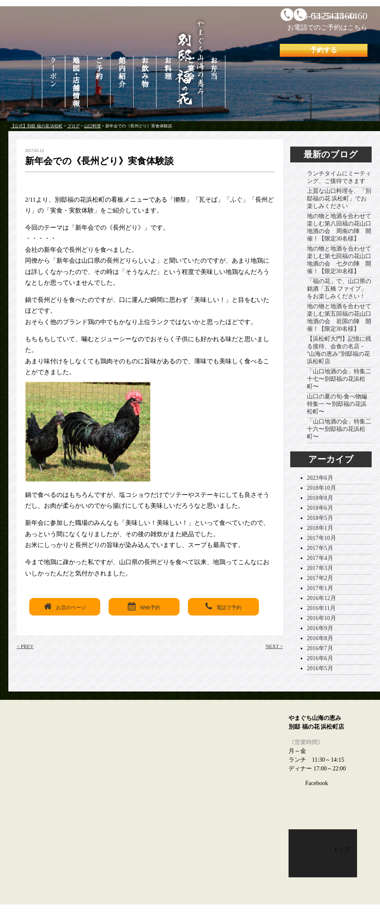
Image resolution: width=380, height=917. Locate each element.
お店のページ (65, 606)
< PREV (25, 646)
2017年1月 (320, 588)
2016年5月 (320, 668)
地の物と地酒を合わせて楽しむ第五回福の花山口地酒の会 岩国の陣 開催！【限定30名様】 (339, 317)
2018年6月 (320, 508)
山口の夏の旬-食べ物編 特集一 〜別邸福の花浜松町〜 (337, 404)
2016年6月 (320, 658)
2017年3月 (320, 568)
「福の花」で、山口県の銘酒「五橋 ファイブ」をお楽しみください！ (339, 288)
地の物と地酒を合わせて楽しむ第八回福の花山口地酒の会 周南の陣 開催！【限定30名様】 (339, 227)
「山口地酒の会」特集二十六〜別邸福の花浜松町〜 (339, 429)
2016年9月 (320, 628)
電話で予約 (223, 606)
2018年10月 (321, 488)
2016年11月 (321, 608)
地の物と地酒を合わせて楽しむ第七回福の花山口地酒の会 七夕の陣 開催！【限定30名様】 (339, 260)
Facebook (316, 783)
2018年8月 (320, 498)
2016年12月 (321, 598)
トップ (341, 849)
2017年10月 (321, 538)
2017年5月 (320, 548)
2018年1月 (320, 528)
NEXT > (274, 646)
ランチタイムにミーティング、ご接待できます (339, 177)
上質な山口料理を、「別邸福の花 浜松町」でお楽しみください (339, 198)
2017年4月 (320, 558)
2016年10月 (321, 618)
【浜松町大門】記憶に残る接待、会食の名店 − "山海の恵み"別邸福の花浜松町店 (339, 350)
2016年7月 (320, 648)
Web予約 (144, 606)
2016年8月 (320, 638)
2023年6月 (320, 478)
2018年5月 (320, 518)
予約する (323, 49)
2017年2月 (320, 578)
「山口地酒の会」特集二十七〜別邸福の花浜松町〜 (339, 379)
